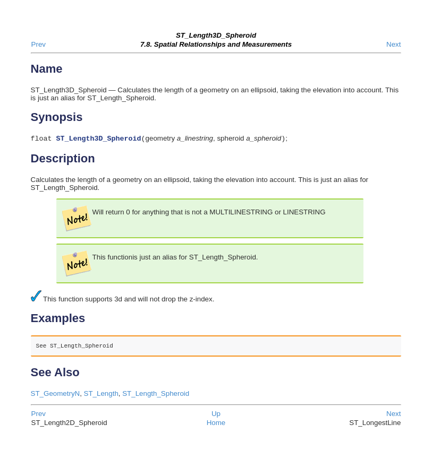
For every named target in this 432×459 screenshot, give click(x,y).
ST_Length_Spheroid (155, 395)
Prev (38, 44)
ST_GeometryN (55, 395)
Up (216, 415)
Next (393, 44)
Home (216, 424)
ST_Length (101, 395)
